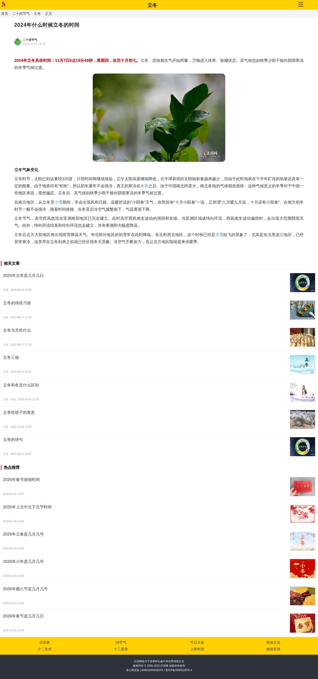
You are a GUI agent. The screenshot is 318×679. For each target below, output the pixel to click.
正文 (48, 13)
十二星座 (121, 649)
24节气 (120, 642)
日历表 (44, 642)
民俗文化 (273, 642)
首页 (4, 13)
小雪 (58, 202)
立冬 (152, 5)
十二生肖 (45, 649)
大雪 (219, 235)
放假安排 (273, 649)
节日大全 (197, 642)
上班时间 (197, 649)
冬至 (144, 186)
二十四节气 (21, 13)
